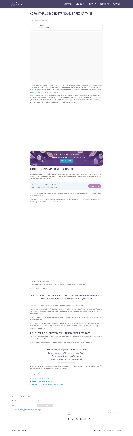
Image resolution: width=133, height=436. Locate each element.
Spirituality (92, 4)
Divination (116, 4)
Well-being (80, 4)
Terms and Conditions (111, 430)
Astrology (68, 4)
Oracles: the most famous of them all (42, 381)
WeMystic (42, 25)
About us (96, 430)
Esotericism (36, 20)
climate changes (36, 92)
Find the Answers (66, 161)
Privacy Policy (102, 430)
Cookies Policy (119, 430)
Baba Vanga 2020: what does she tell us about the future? (47, 384)
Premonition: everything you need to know (43, 378)
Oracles (45, 20)
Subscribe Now (94, 186)
